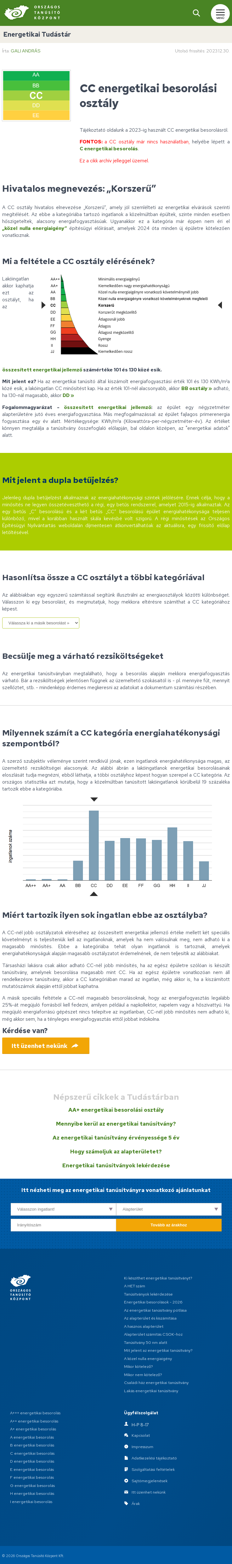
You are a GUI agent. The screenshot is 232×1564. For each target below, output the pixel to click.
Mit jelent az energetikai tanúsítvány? (158, 1350)
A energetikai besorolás (32, 1437)
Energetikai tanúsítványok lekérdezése (116, 1165)
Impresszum (142, 1446)
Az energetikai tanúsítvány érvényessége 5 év (116, 1137)
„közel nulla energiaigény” (34, 228)
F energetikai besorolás (32, 1477)
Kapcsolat (141, 1435)
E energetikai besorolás (32, 1469)
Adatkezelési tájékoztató (154, 1458)
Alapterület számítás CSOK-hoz (153, 1334)
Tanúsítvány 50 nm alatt (145, 1342)
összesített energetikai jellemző (42, 369)
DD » (68, 395)
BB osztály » (196, 388)
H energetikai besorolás (32, 1493)
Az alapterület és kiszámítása (150, 1318)
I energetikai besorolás (31, 1501)
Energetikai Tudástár (37, 34)
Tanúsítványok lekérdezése (148, 1294)
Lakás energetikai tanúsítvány (151, 1390)
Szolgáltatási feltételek (153, 1469)
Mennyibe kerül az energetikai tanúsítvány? (116, 1123)
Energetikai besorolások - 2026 (153, 1302)
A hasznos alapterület (143, 1326)
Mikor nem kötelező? (143, 1374)
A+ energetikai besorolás (33, 1429)
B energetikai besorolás (32, 1445)
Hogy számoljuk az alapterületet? (116, 1151)
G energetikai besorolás (32, 1485)
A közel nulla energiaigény (148, 1358)
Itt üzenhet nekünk (149, 1492)
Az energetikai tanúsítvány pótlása (155, 1310)
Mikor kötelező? (138, 1366)
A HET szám (134, 1286)
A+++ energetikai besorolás (35, 1413)
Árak (136, 1503)
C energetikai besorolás (109, 148)
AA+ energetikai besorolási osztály (116, 1109)
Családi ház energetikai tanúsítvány (156, 1382)
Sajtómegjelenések (149, 1480)
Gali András (26, 51)
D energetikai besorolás (32, 1461)
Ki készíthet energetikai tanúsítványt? (158, 1278)
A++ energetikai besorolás (34, 1421)
